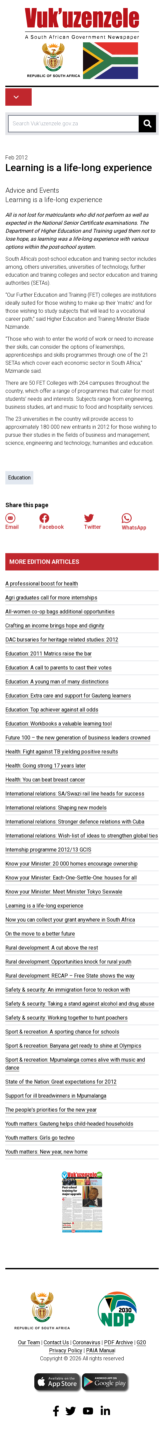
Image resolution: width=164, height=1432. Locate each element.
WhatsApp (134, 521)
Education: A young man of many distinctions (57, 681)
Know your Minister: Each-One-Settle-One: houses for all (71, 878)
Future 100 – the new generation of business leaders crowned (77, 738)
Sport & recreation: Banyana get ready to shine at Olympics (73, 1046)
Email (12, 521)
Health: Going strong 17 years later (45, 766)
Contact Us (56, 1342)
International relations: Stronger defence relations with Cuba (74, 822)
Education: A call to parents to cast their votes (58, 667)
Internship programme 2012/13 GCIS (48, 850)
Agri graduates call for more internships (51, 597)
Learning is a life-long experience (44, 906)
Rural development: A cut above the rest (51, 948)
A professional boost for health (41, 583)
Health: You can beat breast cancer (45, 780)
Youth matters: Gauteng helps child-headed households (69, 1124)
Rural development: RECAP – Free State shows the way (70, 976)
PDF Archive (118, 1342)
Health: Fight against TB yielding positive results (61, 752)
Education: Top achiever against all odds (51, 709)
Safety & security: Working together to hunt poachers (66, 1018)
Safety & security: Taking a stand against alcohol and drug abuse (79, 1004)
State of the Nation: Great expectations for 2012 (61, 1082)
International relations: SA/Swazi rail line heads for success (74, 794)
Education (19, 477)
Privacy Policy (65, 1350)
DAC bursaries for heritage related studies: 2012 (61, 639)
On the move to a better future (40, 934)
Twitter (92, 521)
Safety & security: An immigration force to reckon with (67, 990)
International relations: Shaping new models (56, 808)
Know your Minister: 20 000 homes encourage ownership (71, 864)
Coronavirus (86, 1342)
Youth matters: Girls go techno (40, 1138)
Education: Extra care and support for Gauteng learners (68, 695)
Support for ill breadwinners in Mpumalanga (55, 1096)
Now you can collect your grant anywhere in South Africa (70, 920)
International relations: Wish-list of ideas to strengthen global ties (81, 836)
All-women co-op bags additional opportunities (60, 611)
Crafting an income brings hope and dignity (54, 625)
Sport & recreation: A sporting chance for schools (62, 1032)
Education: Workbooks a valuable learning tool (58, 724)
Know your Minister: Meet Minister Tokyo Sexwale (63, 892)
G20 (141, 1342)
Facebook (51, 521)
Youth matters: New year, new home (46, 1152)
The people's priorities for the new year (51, 1110)
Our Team (29, 1342)
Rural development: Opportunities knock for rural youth (68, 962)
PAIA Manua (100, 1350)
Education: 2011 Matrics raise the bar (48, 653)
